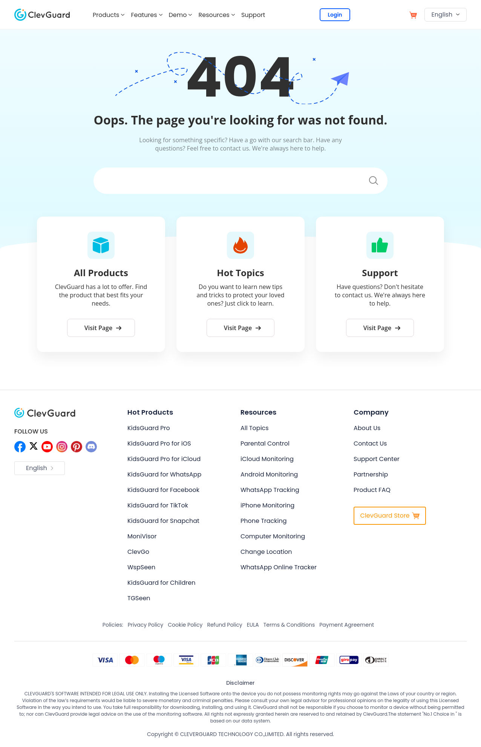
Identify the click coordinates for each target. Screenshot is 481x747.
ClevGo (138, 551)
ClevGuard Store (389, 515)
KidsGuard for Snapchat (163, 520)
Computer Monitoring (272, 536)
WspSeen (141, 567)
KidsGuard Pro (148, 428)
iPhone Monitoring (267, 505)
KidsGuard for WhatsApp (164, 474)
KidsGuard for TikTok (157, 505)
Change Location (266, 551)
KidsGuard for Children (161, 582)
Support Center (377, 459)
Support (253, 15)
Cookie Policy (185, 625)
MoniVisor (142, 536)
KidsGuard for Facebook (163, 490)
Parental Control (265, 443)
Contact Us (370, 443)
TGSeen (138, 598)
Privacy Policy (146, 625)
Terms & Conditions (289, 625)
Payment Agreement (346, 625)
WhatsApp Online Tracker (278, 567)
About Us (367, 428)
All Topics (254, 428)
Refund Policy (224, 625)
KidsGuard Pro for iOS (159, 443)
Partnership (371, 474)
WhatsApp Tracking (269, 490)
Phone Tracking (263, 520)
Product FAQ (372, 490)
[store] (413, 14)
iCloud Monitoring (267, 459)
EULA (253, 625)
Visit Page (102, 328)
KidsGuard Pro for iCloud (164, 459)
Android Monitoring (269, 474)
